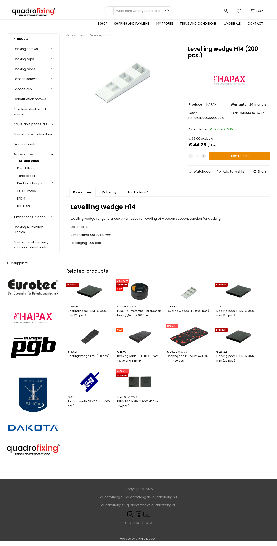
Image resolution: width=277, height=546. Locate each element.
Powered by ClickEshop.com (139, 538)
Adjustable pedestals (30, 124)
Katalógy (109, 192)
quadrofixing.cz (139, 505)
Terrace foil (26, 176)
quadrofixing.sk (113, 505)
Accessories (24, 154)
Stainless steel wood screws (30, 111)
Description (82, 192)
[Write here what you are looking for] (143, 10)
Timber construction (30, 217)
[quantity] (197, 156)
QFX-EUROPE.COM (138, 523)
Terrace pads (28, 161)
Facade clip (23, 89)
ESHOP (102, 23)
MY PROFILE (164, 23)
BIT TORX (24, 206)
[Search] (108, 10)
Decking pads (24, 69)
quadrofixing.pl (163, 505)
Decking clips (24, 59)
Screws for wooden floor (33, 134)
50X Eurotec (26, 191)
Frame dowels (25, 144)
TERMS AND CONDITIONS (198, 23)
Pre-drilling (25, 168)
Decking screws (26, 49)
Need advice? (137, 192)
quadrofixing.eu (112, 497)
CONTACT (255, 23)
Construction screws (30, 99)
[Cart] (256, 11)
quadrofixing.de (138, 497)
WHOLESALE (232, 23)
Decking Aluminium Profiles (28, 229)
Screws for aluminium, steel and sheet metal (31, 244)
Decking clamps (29, 183)
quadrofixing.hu (164, 497)
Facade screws (25, 79)
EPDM (21, 198)
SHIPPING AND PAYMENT (132, 23)
